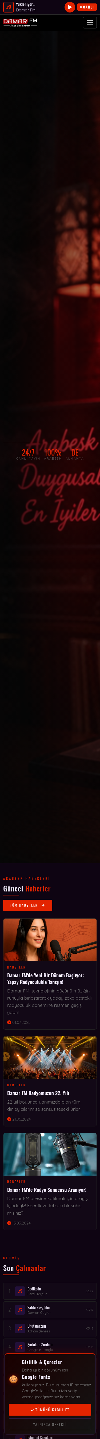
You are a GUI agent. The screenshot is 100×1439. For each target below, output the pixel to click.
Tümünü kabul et (50, 1409)
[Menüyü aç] (90, 22)
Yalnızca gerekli (50, 1424)
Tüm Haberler (27, 905)
